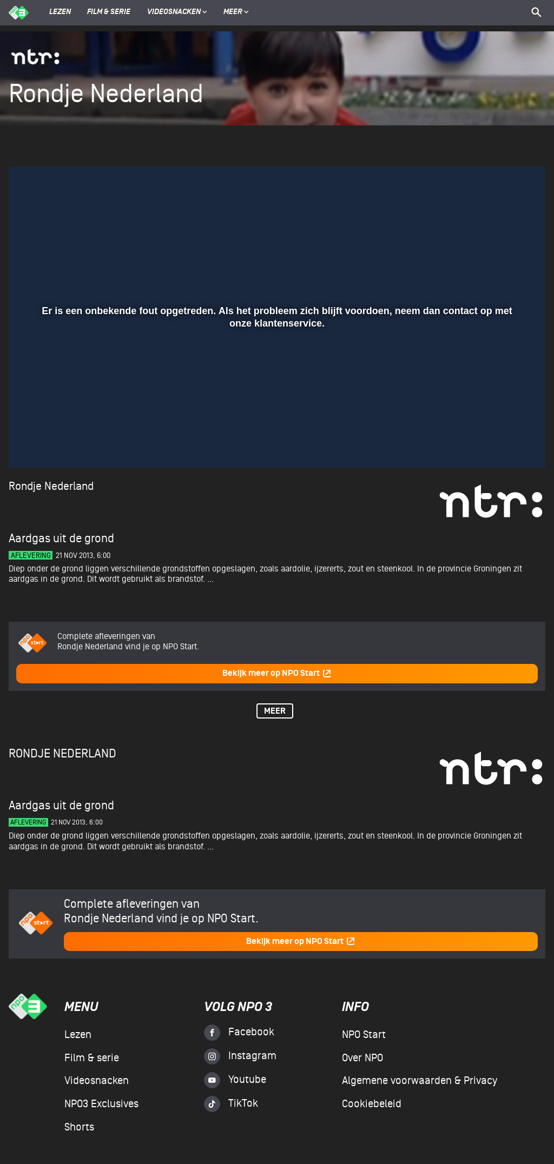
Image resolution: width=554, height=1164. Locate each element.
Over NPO (362, 1058)
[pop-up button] (501, 444)
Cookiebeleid (371, 1104)
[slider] (275, 422)
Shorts (79, 1127)
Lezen (60, 12)
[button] (30, 444)
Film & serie (108, 12)
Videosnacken (174, 12)
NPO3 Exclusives (101, 1104)
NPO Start (364, 1035)
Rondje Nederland (51, 486)
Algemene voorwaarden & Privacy (419, 1081)
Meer (236, 12)
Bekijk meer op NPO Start (277, 673)
